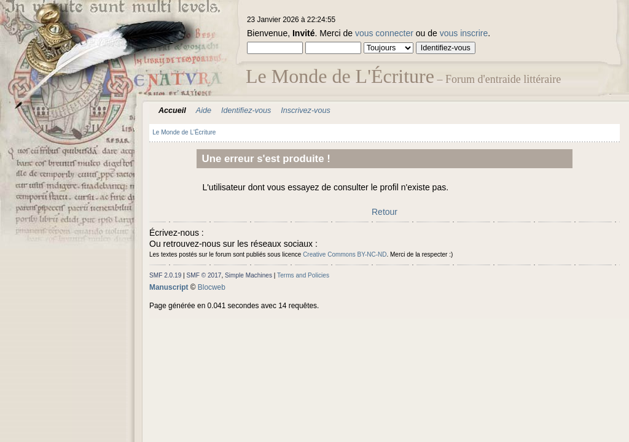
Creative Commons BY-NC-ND (344, 254)
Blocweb (211, 287)
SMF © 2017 (204, 275)
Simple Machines (248, 275)
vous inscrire (464, 33)
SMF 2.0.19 (165, 275)
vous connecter (384, 33)
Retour (384, 212)
